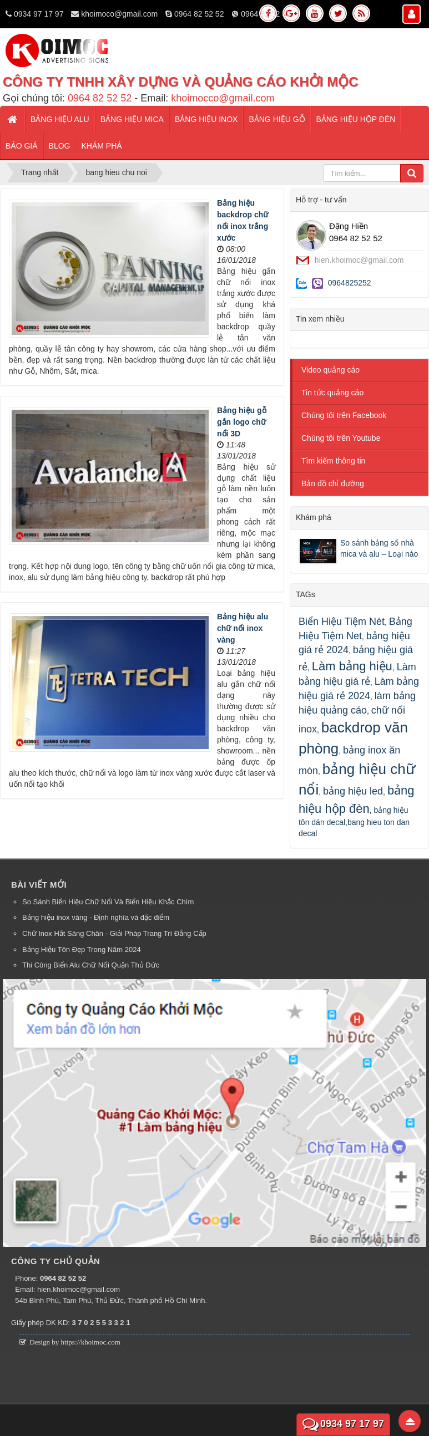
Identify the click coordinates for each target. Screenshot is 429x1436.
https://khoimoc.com (90, 1342)
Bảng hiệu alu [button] (60, 119)
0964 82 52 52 (199, 13)
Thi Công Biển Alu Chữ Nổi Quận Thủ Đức (90, 965)
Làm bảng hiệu (352, 666)
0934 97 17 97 (39, 13)
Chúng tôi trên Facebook (343, 415)
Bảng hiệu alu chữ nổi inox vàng (242, 628)
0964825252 (349, 282)
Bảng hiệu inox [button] (206, 119)
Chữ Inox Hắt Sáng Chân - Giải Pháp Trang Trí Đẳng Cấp (114, 933)
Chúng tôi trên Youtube (340, 438)
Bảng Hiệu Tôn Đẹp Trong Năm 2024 (81, 949)
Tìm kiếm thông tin (333, 460)
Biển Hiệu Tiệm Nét (342, 621)
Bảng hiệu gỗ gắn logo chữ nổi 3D (241, 422)
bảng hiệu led (353, 791)
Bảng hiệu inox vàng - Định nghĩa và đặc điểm (95, 917)
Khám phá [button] (101, 145)
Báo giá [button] (22, 145)
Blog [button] (59, 145)
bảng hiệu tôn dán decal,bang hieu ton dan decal (354, 822)
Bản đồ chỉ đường (332, 483)
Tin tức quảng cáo (332, 392)
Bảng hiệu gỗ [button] (277, 119)
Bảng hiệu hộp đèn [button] (356, 119)
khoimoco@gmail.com (119, 13)
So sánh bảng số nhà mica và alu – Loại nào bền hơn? (379, 548)
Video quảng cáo (330, 369)
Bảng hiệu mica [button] (132, 119)
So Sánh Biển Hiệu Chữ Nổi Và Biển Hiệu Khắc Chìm (108, 902)
